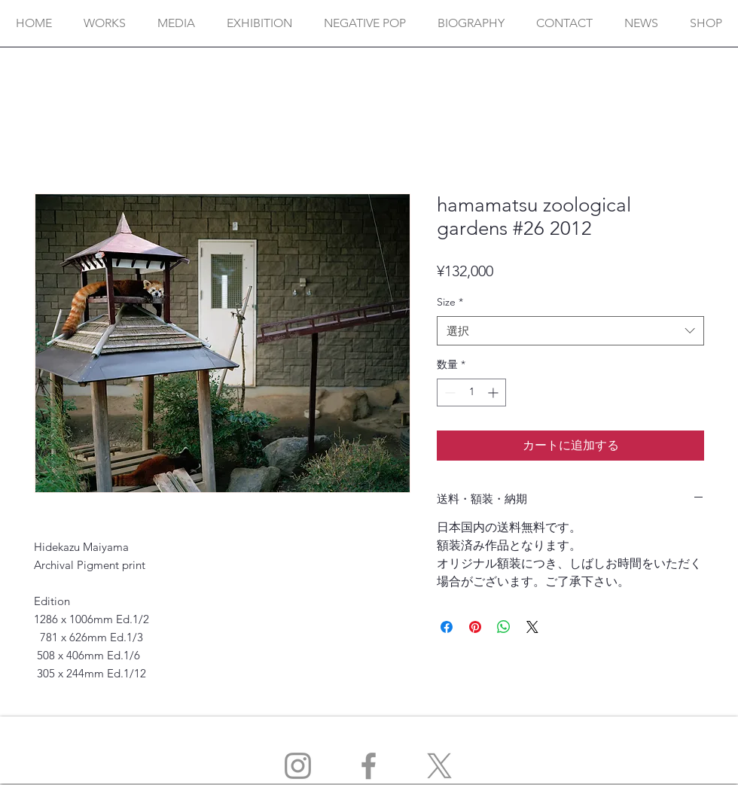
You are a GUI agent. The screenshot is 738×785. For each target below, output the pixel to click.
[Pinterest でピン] (475, 627)
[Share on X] (532, 627)
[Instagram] (298, 765)
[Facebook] (368, 765)
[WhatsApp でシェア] (504, 627)
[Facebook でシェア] (447, 627)
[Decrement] (448, 392)
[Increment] (494, 392)
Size (450, 302)
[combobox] (570, 330)
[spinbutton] (471, 392)
